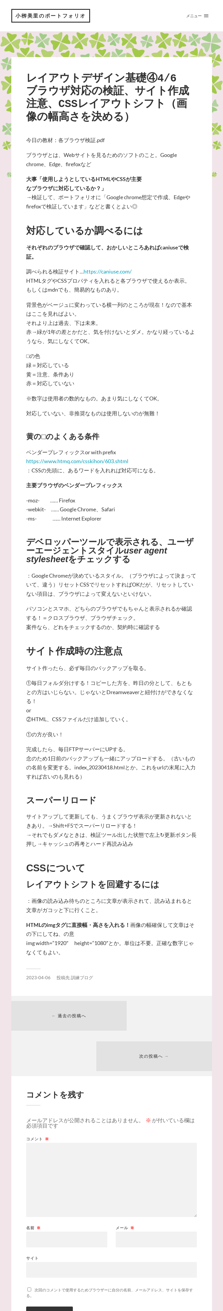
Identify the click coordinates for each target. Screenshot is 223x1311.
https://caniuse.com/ (108, 272)
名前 (33, 1190)
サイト (32, 1220)
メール (125, 1190)
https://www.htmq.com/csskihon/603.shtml (77, 462)
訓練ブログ (82, 978)
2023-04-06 (38, 978)
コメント (37, 1101)
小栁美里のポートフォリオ (51, 16)
